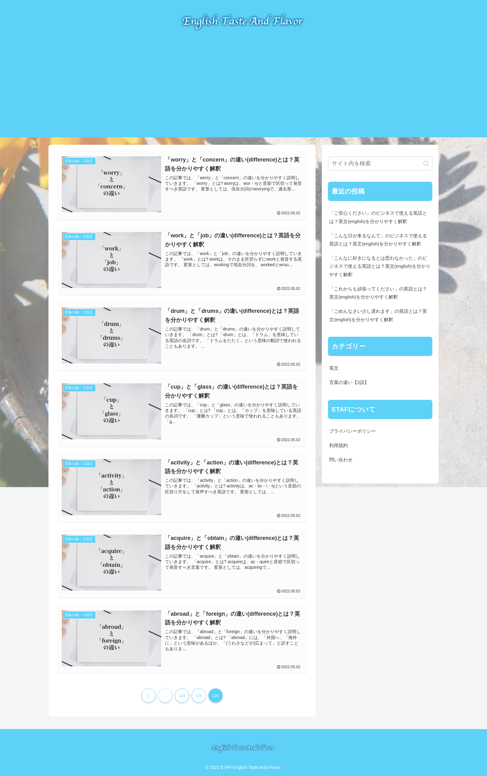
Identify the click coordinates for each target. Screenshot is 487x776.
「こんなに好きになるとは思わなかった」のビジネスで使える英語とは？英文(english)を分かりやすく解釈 (379, 266)
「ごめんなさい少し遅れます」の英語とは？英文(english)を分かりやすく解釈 (378, 315)
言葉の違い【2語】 (349, 382)
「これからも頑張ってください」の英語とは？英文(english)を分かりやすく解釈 (378, 292)
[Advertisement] (243, 93)
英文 (334, 368)
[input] (380, 164)
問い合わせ (341, 459)
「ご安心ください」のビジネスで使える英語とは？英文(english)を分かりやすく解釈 (378, 217)
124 (182, 695)
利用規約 (338, 445)
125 (199, 695)
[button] (426, 163)
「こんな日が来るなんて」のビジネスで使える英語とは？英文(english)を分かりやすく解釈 (378, 239)
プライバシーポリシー (352, 431)
